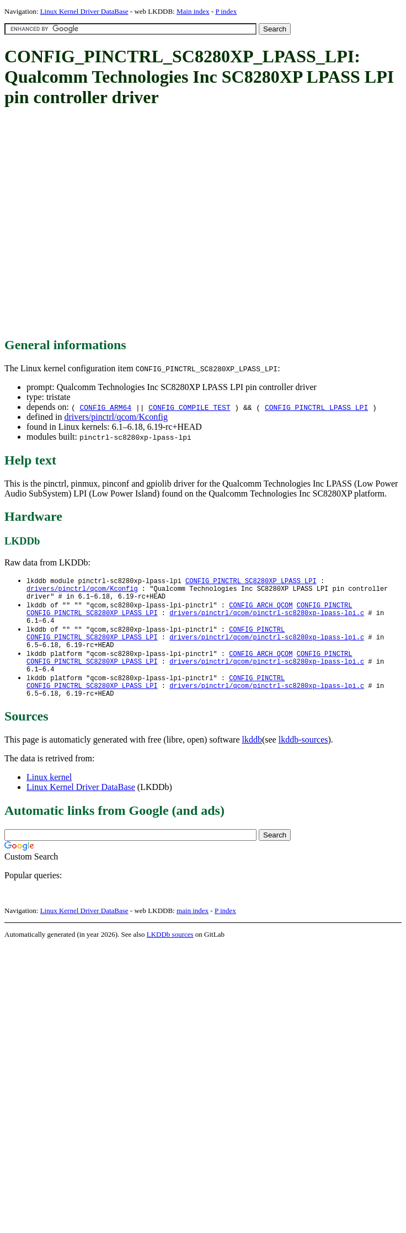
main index (193, 930)
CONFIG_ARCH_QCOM (260, 609)
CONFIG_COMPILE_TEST (189, 407)
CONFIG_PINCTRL (324, 609)
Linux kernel (49, 796)
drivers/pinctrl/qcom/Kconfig (116, 416)
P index (226, 11)
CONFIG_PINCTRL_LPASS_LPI (316, 407)
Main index (193, 11)
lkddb (252, 759)
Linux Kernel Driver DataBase (84, 11)
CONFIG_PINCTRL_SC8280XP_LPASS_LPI (251, 581)
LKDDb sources (170, 953)
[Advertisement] (103, 223)
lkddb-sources (303, 759)
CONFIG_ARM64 (105, 407)
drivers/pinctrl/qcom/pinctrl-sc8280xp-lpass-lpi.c (266, 618)
